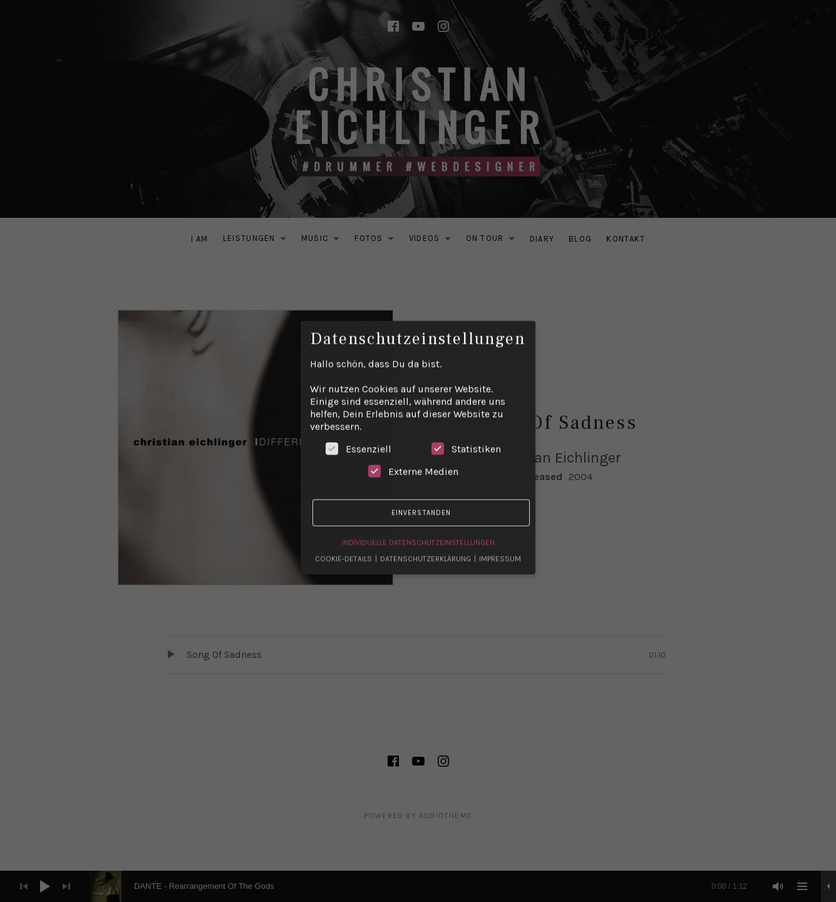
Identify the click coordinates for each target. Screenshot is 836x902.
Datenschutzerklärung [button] (426, 549)
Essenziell (358, 439)
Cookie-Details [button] (344, 549)
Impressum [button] (500, 549)
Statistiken (466, 439)
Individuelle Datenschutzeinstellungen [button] (418, 532)
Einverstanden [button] (421, 502)
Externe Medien (413, 461)
